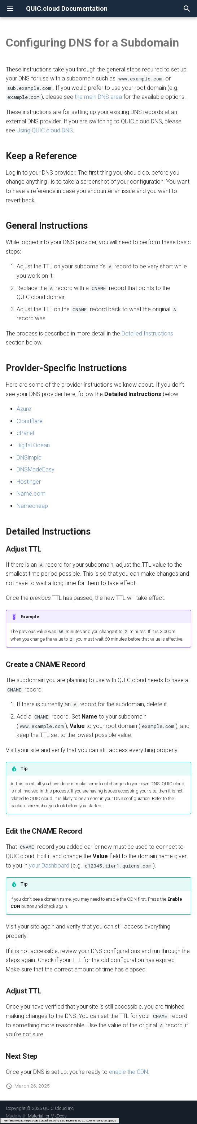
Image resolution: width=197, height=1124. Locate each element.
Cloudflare (30, 421)
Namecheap (32, 505)
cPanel (25, 433)
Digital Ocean (33, 445)
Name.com (31, 493)
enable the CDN (128, 1071)
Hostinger (29, 481)
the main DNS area (98, 96)
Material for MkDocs (47, 1116)
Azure (24, 408)
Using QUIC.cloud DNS (45, 130)
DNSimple (29, 457)
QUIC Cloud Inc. (59, 1108)
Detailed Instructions (147, 333)
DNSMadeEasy (35, 469)
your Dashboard (49, 865)
